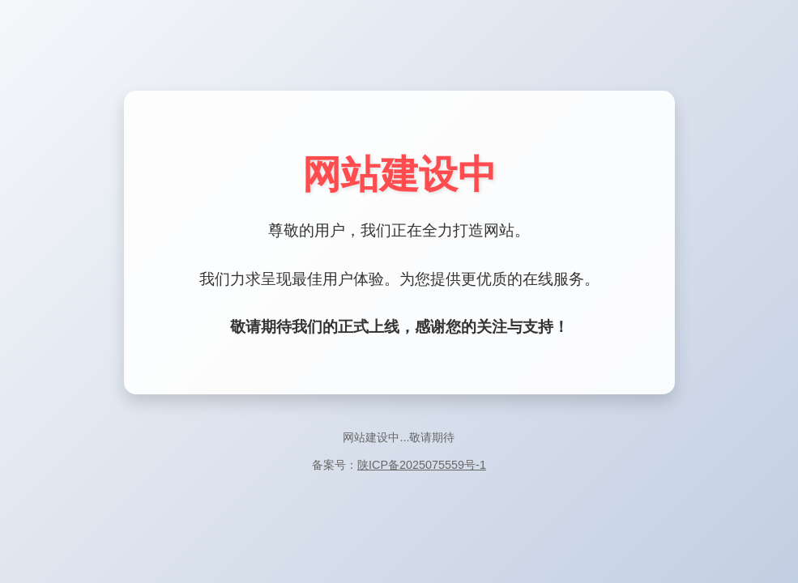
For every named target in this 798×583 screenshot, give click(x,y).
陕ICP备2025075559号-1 (421, 464)
